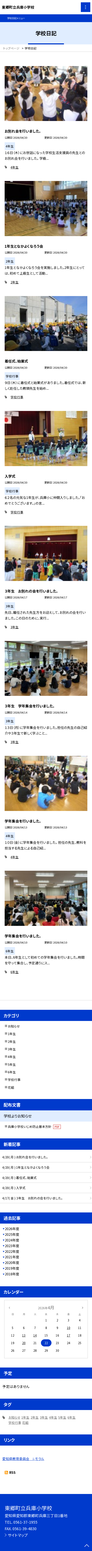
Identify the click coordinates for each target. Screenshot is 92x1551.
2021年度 (12, 1257)
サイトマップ (18, 1535)
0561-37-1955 (25, 1522)
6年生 (15, 972)
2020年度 (12, 1262)
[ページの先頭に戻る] (86, 1546)
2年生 (15, 282)
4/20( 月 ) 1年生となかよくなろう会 (26, 1167)
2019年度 (12, 1268)
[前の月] (9, 1307)
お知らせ (14, 1026)
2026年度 (12, 1228)
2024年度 (12, 1240)
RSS (12, 1472)
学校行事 (17, 397)
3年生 (15, 627)
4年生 (15, 167)
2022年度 (12, 1251)
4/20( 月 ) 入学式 (14, 1188)
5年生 (12, 1064)
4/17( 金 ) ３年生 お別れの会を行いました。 (32, 1198)
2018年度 (12, 1274)
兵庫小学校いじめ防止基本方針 (34, 1126)
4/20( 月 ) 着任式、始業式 (19, 1177)
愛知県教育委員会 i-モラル (23, 1458)
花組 (11, 1087)
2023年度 (12, 1245)
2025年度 (12, 1234)
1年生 (12, 1033)
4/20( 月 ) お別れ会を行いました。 (25, 1157)
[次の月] (82, 1307)
